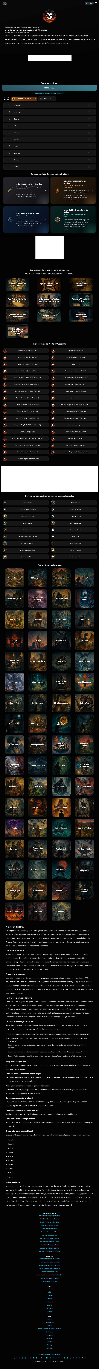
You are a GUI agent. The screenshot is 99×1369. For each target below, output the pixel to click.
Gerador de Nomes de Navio (49, 1238)
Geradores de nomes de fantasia (49, 1265)
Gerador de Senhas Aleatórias (49, 1222)
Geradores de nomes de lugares (49, 1268)
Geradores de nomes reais (49, 1272)
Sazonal (49, 1311)
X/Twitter (49, 1332)
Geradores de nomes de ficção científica (50, 1275)
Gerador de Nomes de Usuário (49, 1219)
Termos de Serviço (56, 1354)
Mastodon (49, 1348)
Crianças (49, 1295)
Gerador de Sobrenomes (49, 1228)
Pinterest (50, 1338)
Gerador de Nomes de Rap (49, 1225)
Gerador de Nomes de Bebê (49, 1245)
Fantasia (29, 27)
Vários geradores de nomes (49, 1278)
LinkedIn (49, 1342)
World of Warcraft (37, 27)
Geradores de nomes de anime (49, 1262)
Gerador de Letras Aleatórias (49, 1248)
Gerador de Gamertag (49, 1235)
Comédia (49, 1298)
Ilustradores (49, 1322)
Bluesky (49, 1345)
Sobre (49, 1325)
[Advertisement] (50, 58)
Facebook (49, 1335)
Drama (49, 1305)
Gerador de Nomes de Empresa (49, 1251)
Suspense (49, 1302)
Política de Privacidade (44, 1354)
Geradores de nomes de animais (49, 1259)
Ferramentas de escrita (49, 1281)
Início (6, 27)
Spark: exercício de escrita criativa (49, 1329)
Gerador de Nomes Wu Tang (49, 1241)
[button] (96, 3)
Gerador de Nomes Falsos (49, 1232)
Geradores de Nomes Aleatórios (17, 27)
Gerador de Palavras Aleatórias (49, 1215)
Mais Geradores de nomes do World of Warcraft (49, 93)
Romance (49, 1308)
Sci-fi (49, 1292)
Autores (49, 1319)
